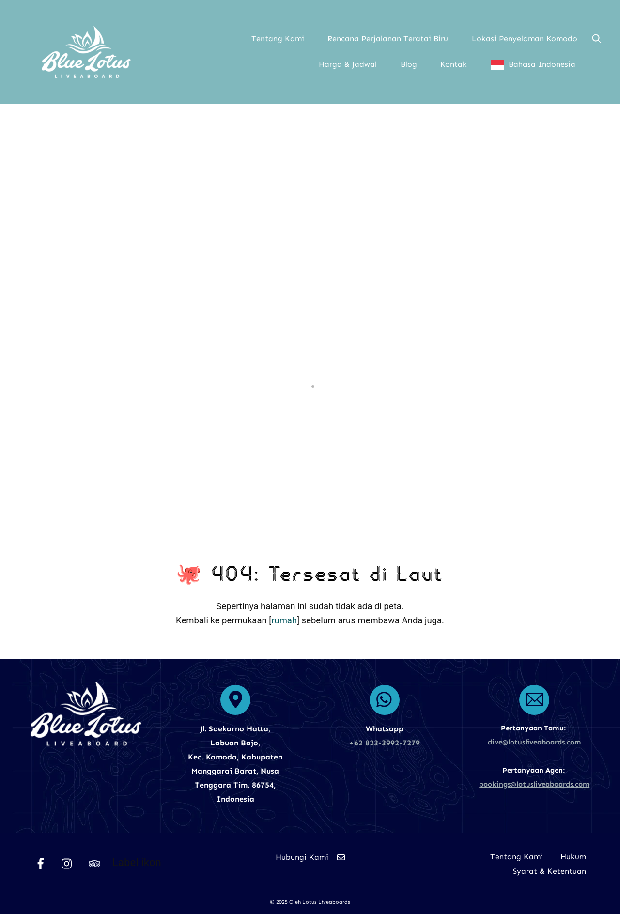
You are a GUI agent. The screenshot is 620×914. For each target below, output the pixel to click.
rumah (284, 620)
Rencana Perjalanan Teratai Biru (387, 38)
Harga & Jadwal (348, 64)
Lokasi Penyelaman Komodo (524, 38)
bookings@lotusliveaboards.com (534, 784)
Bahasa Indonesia (542, 64)
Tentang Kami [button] (277, 38)
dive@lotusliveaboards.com (534, 742)
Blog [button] (409, 64)
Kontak (453, 64)
